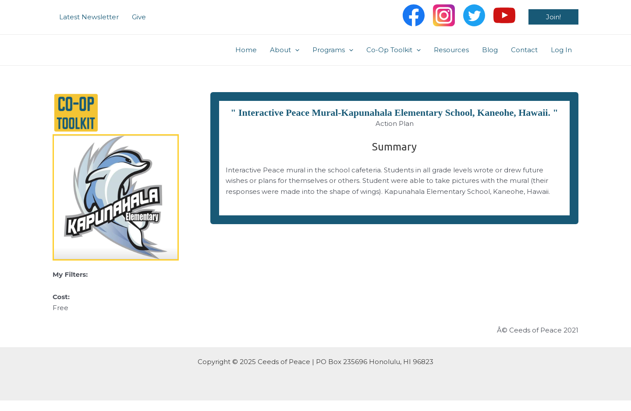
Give (139, 17)
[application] (295, 50)
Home (246, 50)
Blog (490, 50)
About (284, 50)
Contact (524, 50)
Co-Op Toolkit (393, 50)
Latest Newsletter (89, 17)
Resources (451, 50)
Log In (561, 50)
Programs (332, 50)
